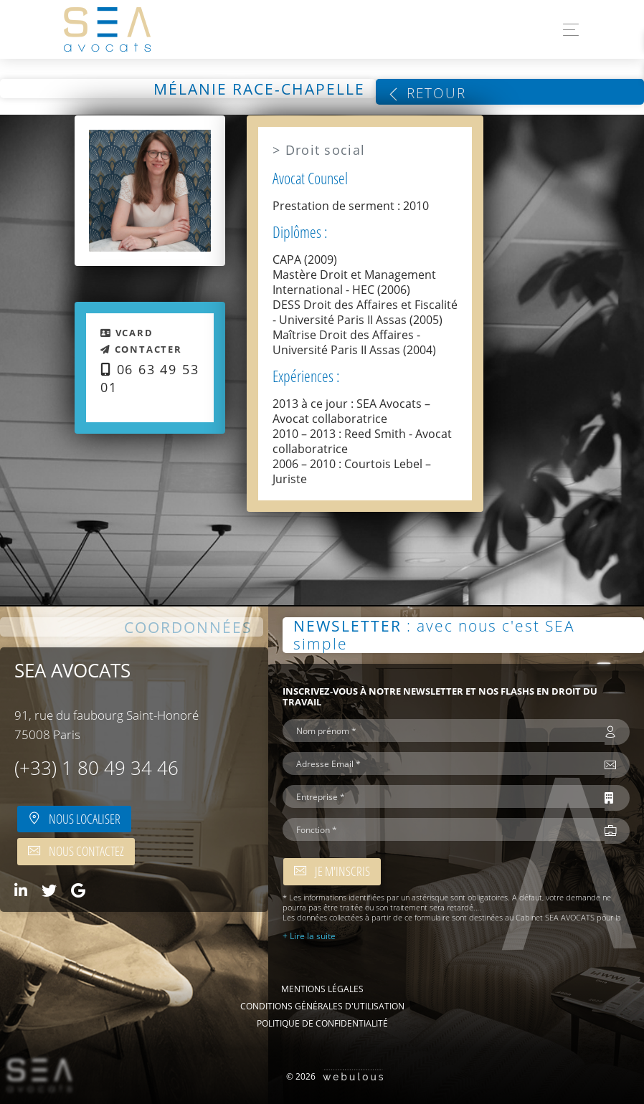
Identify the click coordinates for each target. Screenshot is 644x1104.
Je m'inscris (332, 871)
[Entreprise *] (444, 796)
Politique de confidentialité (322, 1023)
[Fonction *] (444, 829)
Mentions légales (322, 988)
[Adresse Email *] (444, 763)
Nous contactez (76, 851)
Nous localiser (74, 819)
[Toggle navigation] (567, 29)
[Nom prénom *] (444, 730)
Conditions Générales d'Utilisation (322, 1006)
